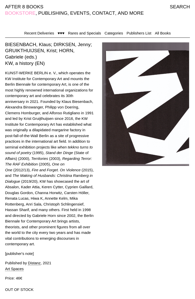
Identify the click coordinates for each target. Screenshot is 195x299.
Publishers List (138, 33)
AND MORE (131, 13)
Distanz (34, 263)
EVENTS (79, 13)
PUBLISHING (53, 13)
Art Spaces (14, 269)
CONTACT (103, 13)
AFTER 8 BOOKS (24, 6)
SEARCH (180, 6)
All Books (163, 33)
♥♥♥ (61, 33)
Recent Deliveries (39, 33)
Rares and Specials (84, 33)
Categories (114, 33)
